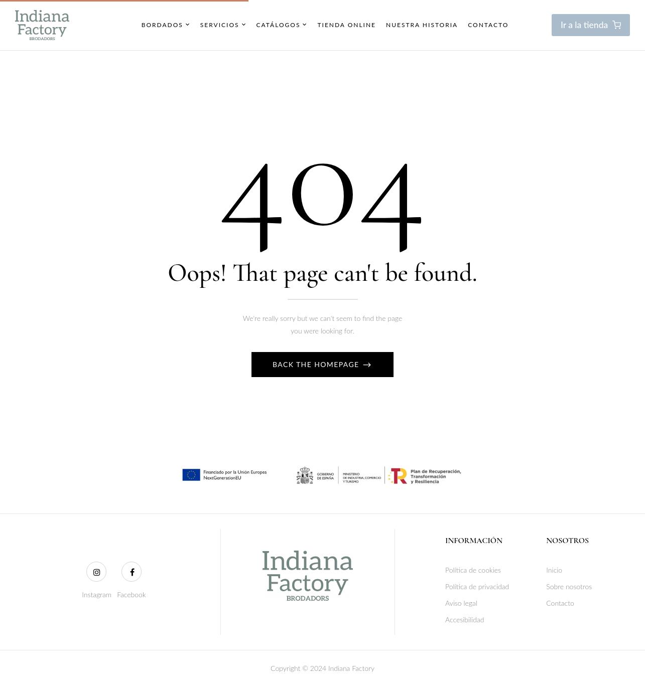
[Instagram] (96, 572)
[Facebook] (131, 572)
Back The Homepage (317, 364)
